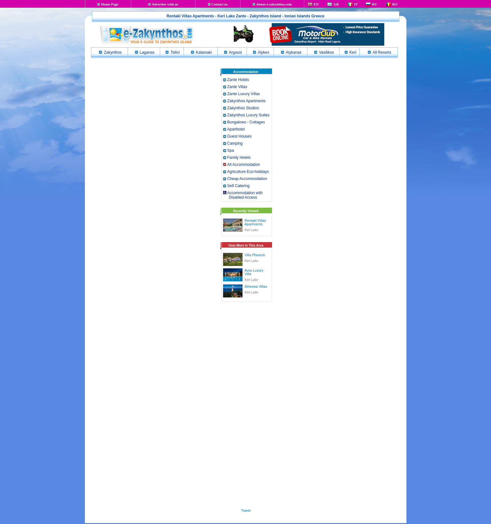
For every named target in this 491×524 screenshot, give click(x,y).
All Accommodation (243, 164)
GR (336, 4)
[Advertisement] (246, 403)
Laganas (147, 52)
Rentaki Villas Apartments (255, 222)
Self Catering (238, 186)
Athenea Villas (256, 286)
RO (395, 4)
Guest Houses (239, 136)
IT (356, 4)
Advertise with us (165, 4)
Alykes (263, 52)
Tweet (245, 510)
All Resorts (382, 52)
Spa (230, 150)
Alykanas (294, 52)
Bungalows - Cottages (246, 122)
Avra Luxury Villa (254, 272)
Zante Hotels (238, 79)
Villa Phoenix (255, 255)
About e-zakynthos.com (274, 4)
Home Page (109, 4)
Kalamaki (204, 52)
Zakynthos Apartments (246, 101)
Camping (235, 143)
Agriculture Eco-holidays (248, 171)
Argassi (235, 52)
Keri (353, 52)
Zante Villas (237, 87)
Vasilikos (326, 52)
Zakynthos (113, 52)
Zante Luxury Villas (243, 94)
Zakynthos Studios (243, 108)
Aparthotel (236, 129)
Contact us (220, 4)
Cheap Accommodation (247, 178)
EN (316, 4)
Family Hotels (239, 157)
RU (374, 4)
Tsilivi (175, 52)
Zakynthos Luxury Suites (248, 115)
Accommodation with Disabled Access (243, 195)
